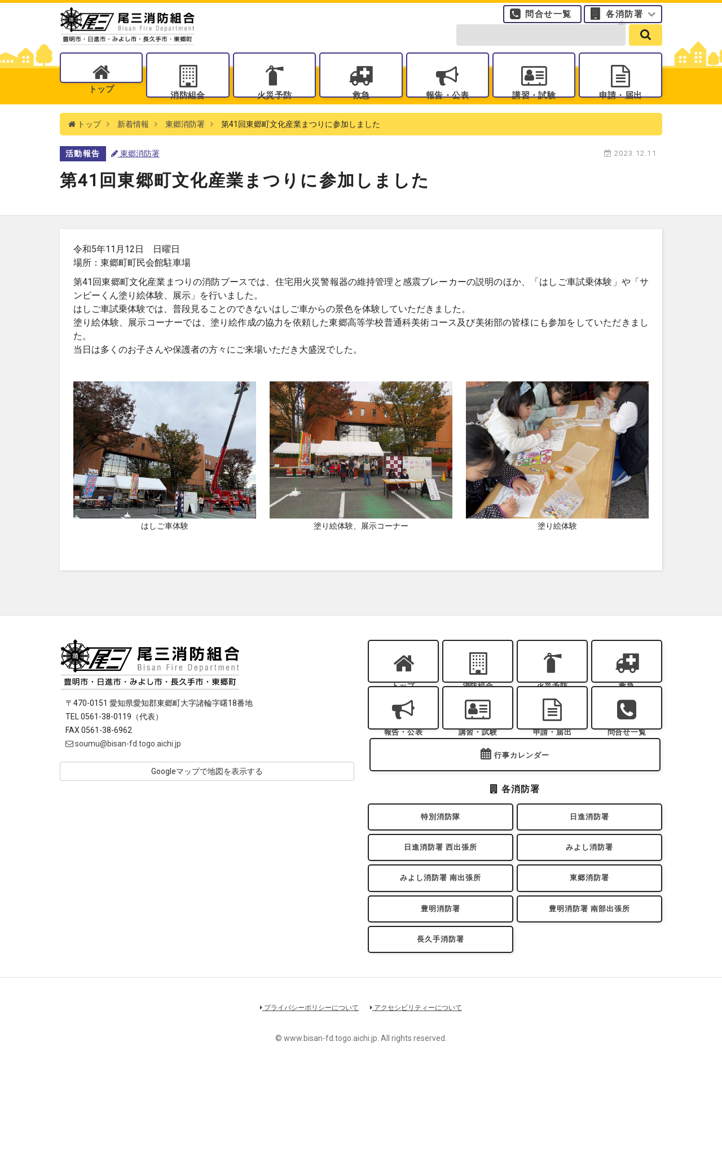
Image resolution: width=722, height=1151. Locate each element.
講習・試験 (534, 107)
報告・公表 (447, 107)
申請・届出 (620, 107)
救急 (361, 107)
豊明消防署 (440, 977)
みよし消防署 (590, 905)
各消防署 (624, 20)
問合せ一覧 (548, 20)
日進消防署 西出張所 (440, 905)
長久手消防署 (441, 1014)
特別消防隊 (440, 868)
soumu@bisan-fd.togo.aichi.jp (123, 766)
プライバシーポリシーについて (305, 1085)
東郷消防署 (185, 146)
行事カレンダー (522, 803)
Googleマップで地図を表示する (207, 793)
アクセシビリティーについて (420, 1085)
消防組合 (188, 107)
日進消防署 (589, 868)
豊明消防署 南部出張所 (589, 977)
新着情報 (133, 146)
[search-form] (541, 46)
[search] (645, 46)
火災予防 (274, 107)
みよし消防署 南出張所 (440, 941)
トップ (101, 107)
